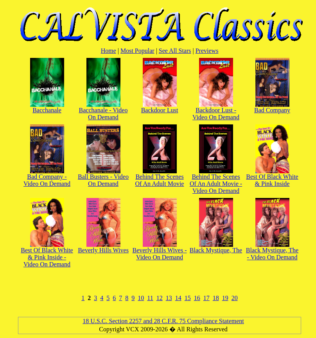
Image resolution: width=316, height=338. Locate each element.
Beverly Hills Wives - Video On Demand (159, 251)
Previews (207, 50)
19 (225, 298)
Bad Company (272, 107)
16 (197, 298)
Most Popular (137, 50)
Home (108, 50)
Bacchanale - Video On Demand (103, 110)
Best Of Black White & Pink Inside (272, 177)
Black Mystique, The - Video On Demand (272, 251)
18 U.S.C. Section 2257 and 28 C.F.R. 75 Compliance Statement (163, 321)
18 (216, 298)
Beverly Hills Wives (103, 247)
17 (206, 298)
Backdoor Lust (159, 107)
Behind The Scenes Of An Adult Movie (159, 177)
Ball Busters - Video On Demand (103, 177)
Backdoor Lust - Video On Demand (215, 110)
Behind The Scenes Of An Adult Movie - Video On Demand (216, 181)
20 (235, 298)
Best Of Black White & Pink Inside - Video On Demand (47, 254)
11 (150, 298)
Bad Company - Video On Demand (46, 177)
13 (169, 298)
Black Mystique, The (216, 247)
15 (188, 298)
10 (141, 298)
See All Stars (175, 50)
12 (159, 298)
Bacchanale (47, 107)
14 (178, 298)
